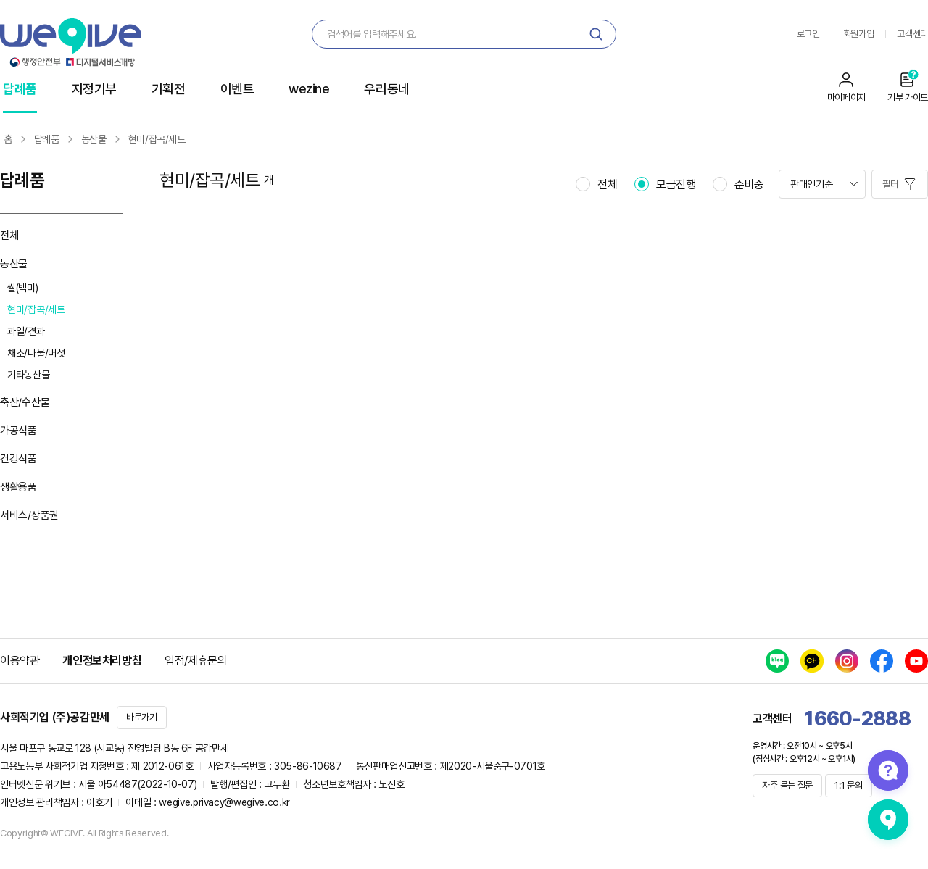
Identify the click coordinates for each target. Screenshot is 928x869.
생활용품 (18, 487)
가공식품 (18, 430)
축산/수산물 (24, 402)
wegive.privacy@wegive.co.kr (224, 802)
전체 (9, 235)
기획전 (169, 88)
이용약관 (19, 661)
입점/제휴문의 (196, 661)
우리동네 (386, 88)
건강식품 (18, 458)
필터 (892, 184)
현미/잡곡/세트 (36, 309)
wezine (309, 88)
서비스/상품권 (29, 515)
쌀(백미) (22, 288)
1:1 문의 (848, 785)
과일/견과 (26, 331)
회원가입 (858, 33)
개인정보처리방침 (101, 661)
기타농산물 (28, 375)
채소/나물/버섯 (36, 353)
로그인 (808, 33)
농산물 (14, 263)
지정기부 (94, 88)
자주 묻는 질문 (787, 785)
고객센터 (912, 33)
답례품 (20, 88)
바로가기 (141, 717)
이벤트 (237, 88)
